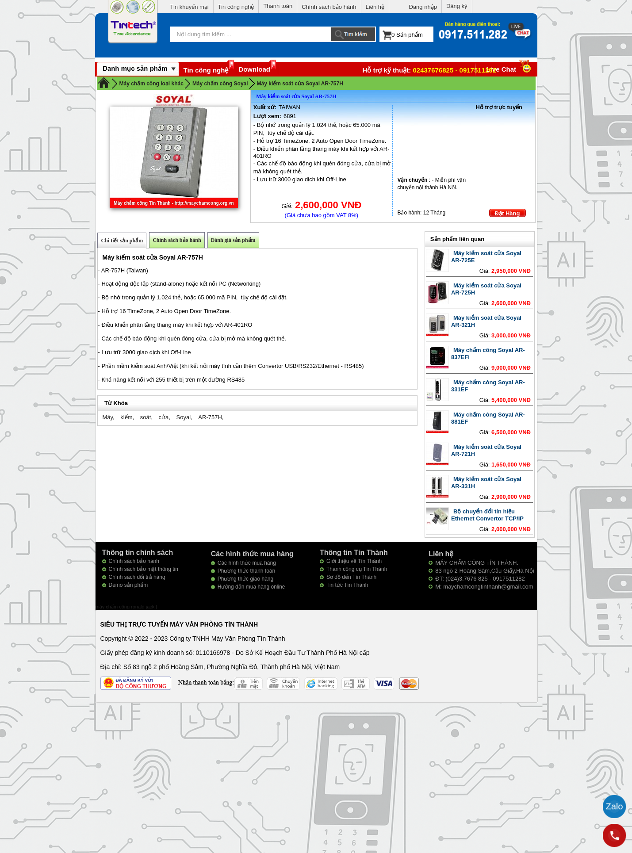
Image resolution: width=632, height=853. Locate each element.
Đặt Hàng (507, 213)
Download (254, 69)
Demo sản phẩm (128, 585)
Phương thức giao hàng (245, 579)
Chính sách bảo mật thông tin (143, 569)
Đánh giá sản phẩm (233, 240)
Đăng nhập (423, 7)
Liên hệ (375, 7)
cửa (164, 417)
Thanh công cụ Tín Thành (356, 569)
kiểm (126, 417)
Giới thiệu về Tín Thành (354, 561)
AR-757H (210, 417)
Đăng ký (456, 6)
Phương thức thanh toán (246, 571)
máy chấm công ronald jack (126, 606)
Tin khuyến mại (189, 7)
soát (145, 417)
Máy (107, 417)
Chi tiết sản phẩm (122, 240)
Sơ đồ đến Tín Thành (351, 577)
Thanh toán (277, 6)
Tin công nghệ (236, 7)
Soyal (183, 417)
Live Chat (509, 69)
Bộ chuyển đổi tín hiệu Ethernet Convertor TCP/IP (487, 515)
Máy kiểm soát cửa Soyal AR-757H (300, 83)
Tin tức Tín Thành (347, 585)
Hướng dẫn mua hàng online (251, 587)
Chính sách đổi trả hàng (137, 577)
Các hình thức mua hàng (247, 563)
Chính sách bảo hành (329, 7)
